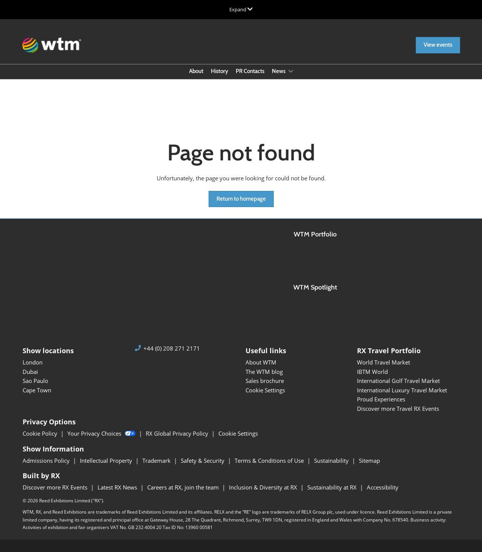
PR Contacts (250, 71)
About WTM (261, 362)
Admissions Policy (47, 460)
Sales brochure (265, 380)
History (219, 71)
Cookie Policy (41, 433)
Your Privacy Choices (102, 433)
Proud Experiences (381, 399)
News (279, 71)
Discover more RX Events (56, 487)
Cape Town (37, 390)
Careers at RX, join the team (183, 487)
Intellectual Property (107, 460)
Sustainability (332, 460)
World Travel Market (383, 362)
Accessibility (382, 487)
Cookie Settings (265, 390)
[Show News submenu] (290, 71)
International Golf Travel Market (398, 380)
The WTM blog (264, 371)
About (196, 71)
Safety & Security (203, 460)
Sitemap (369, 460)
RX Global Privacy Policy (178, 433)
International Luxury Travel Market (402, 390)
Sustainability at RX (332, 487)
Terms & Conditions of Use (270, 460)
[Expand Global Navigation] (241, 9)
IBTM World (372, 371)
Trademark (157, 460)
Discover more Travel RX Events (398, 408)
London (33, 362)
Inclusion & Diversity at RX (264, 487)
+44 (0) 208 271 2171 (171, 348)
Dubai (30, 371)
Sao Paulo (35, 380)
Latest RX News (118, 487)
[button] (438, 45)
